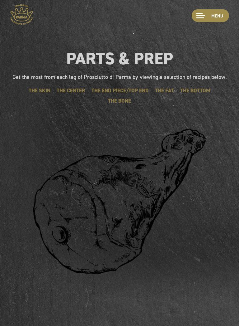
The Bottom (195, 90)
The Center (71, 90)
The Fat (164, 90)
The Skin (39, 90)
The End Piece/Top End (120, 90)
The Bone (119, 100)
